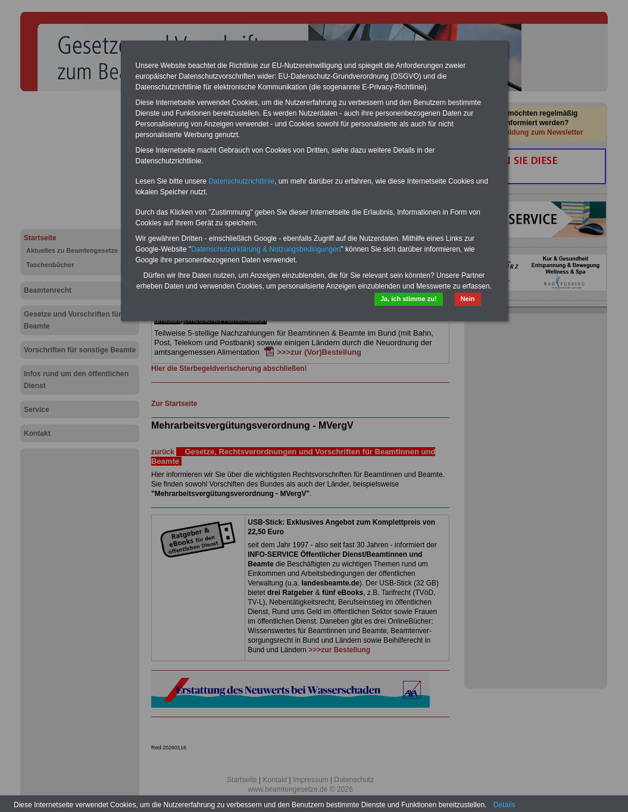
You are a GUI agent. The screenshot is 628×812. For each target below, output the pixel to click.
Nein (468, 298)
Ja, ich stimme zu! (408, 298)
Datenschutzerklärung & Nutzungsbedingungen (266, 249)
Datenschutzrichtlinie (241, 181)
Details (504, 805)
